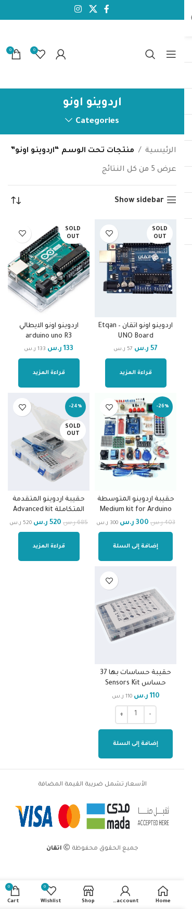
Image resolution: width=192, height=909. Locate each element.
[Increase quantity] (121, 714)
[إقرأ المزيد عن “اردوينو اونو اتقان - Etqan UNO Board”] (136, 373)
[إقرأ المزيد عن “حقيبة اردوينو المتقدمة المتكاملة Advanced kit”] (49, 546)
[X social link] (92, 10)
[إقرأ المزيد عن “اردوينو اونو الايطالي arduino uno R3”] (49, 373)
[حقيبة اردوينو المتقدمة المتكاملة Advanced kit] (48, 442)
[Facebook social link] (106, 10)
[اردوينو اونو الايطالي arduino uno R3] (48, 268)
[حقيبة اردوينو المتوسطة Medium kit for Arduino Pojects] (135, 442)
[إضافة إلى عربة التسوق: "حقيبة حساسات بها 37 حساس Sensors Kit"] (135, 743)
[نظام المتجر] (15, 201)
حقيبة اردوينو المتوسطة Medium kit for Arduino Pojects (135, 510)
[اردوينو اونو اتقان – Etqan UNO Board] (135, 268)
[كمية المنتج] (136, 714)
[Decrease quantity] (150, 714)
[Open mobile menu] (171, 54)
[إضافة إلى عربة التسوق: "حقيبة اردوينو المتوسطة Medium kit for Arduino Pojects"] (135, 546)
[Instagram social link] (78, 10)
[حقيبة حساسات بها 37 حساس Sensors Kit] (135, 615)
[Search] (150, 54)
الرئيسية (160, 151)
